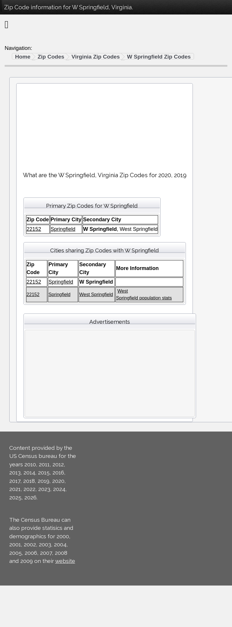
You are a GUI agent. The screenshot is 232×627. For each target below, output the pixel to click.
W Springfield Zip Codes (159, 57)
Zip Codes (51, 57)
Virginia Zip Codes (96, 57)
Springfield (63, 229)
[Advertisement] (104, 125)
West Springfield (96, 294)
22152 (34, 229)
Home (22, 57)
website (65, 561)
